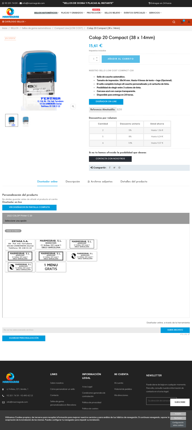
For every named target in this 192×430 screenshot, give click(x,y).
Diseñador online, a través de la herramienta (168, 323)
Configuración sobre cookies (178, 424)
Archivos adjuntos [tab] (101, 181)
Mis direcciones (121, 395)
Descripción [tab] (73, 181)
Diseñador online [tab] (47, 181)
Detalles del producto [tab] (133, 181)
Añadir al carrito (121, 59)
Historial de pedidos (123, 389)
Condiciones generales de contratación (93, 395)
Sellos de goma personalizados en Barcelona (63, 403)
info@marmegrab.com (32, 3)
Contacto (54, 395)
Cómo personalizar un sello (62, 389)
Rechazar (178, 418)
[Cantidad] (94, 59)
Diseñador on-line (106, 102)
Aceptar (178, 414)
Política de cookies (90, 409)
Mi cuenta (118, 383)
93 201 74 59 (9, 3)
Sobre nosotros (56, 383)
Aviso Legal (87, 387)
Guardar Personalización (24, 338)
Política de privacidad (91, 403)
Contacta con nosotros (110, 159)
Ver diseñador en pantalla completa (29, 207)
